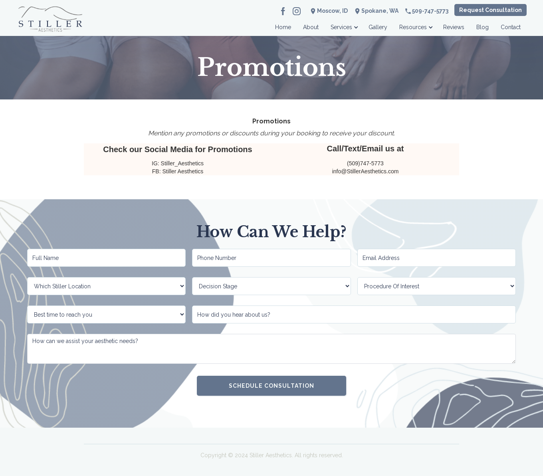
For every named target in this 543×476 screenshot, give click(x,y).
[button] (344, 25)
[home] (50, 25)
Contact (511, 27)
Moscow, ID (332, 11)
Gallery (378, 27)
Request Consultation (490, 10)
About (311, 27)
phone (408, 11)
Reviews (453, 27)
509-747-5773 (430, 11)
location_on (357, 11)
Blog (482, 27)
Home (283, 27)
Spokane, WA (379, 11)
